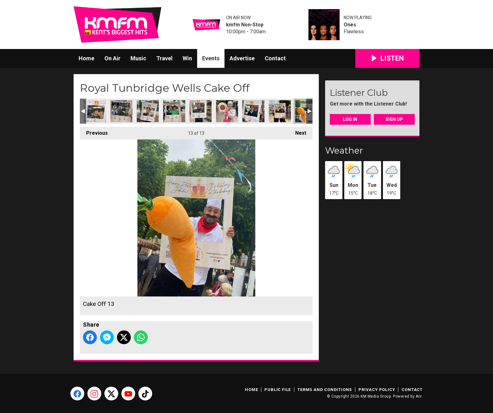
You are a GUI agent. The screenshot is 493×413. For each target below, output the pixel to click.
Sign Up (394, 119)
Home (86, 58)
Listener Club (359, 92)
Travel (164, 58)
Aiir (419, 396)
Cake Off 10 (227, 111)
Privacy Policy (376, 389)
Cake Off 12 (280, 111)
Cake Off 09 (201, 111)
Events (210, 58)
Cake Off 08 (174, 111)
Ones (350, 25)
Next (297, 131)
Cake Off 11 (253, 111)
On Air (112, 58)
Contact (275, 58)
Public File (277, 389)
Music (138, 58)
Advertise (242, 58)
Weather (344, 150)
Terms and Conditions (324, 389)
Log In (350, 119)
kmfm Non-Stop (244, 25)
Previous (94, 131)
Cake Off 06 (121, 111)
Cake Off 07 (148, 111)
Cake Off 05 (95, 111)
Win (187, 58)
